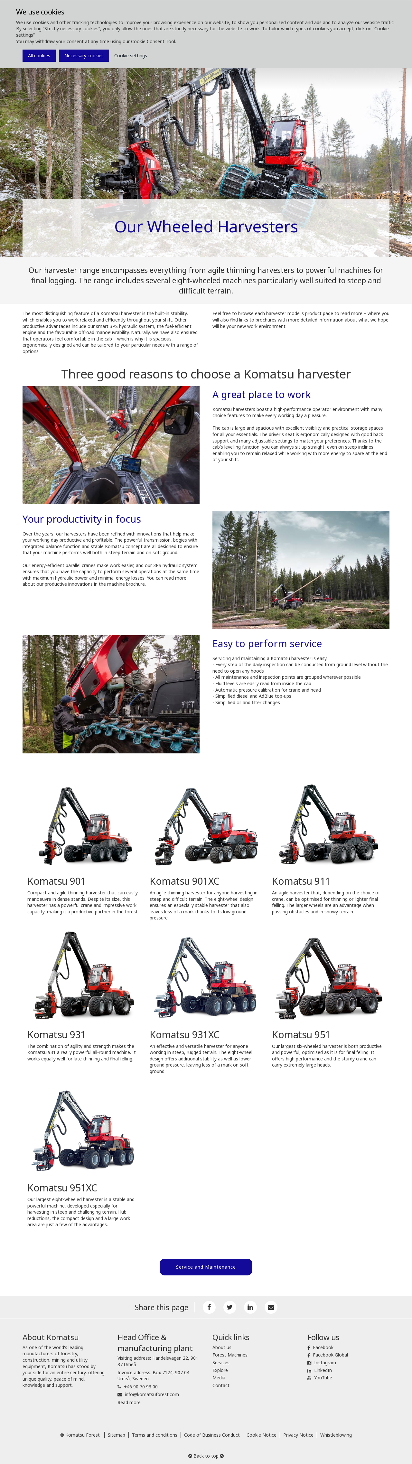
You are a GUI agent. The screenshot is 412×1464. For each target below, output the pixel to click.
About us (221, 1346)
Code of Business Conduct (212, 1433)
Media (218, 1376)
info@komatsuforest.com (152, 1393)
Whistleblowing (336, 1433)
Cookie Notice (261, 1433)
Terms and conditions (154, 1433)
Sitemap (116, 1433)
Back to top (206, 1454)
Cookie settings (130, 55)
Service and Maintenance (206, 1267)
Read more (129, 1401)
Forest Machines (230, 1353)
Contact (220, 1384)
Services (220, 1361)
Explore (220, 1369)
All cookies (39, 55)
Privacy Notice (298, 1433)
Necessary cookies (84, 55)
